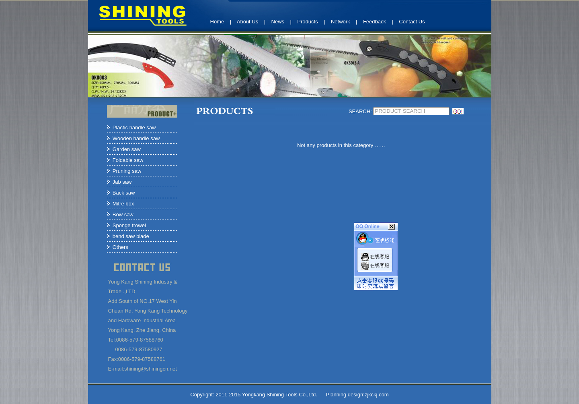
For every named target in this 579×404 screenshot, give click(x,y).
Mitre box (123, 204)
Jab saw (122, 182)
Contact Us (412, 22)
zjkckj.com (377, 395)
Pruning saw (127, 171)
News (278, 22)
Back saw (124, 193)
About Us (247, 22)
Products (307, 22)
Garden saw (127, 149)
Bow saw (123, 214)
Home (217, 22)
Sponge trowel (129, 225)
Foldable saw (128, 160)
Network (340, 22)
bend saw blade (131, 236)
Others (120, 247)
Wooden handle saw (136, 138)
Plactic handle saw (134, 127)
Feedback (374, 22)
